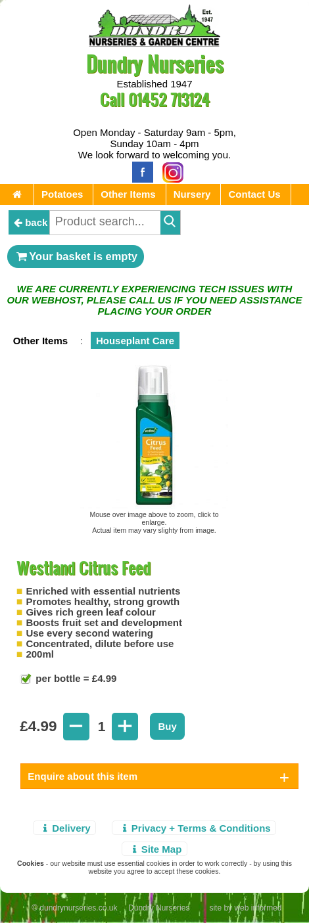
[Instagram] (169, 171)
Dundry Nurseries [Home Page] (155, 63)
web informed (257, 907)
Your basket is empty (75, 256)
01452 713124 (169, 99)
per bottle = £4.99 (74, 678)
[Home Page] (154, 43)
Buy (167, 726)
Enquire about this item (82, 776)
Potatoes (62, 194)
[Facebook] (139, 171)
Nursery (192, 194)
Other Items (128, 194)
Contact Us (254, 194)
